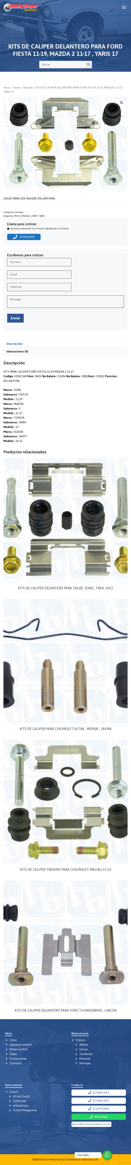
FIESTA (17, 215)
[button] (122, 103)
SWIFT (35, 215)
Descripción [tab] (14, 343)
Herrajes (28, 87)
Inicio (6, 87)
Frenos (16, 87)
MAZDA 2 (26, 215)
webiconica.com (90, 1159)
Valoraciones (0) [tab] (17, 351)
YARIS (42, 215)
